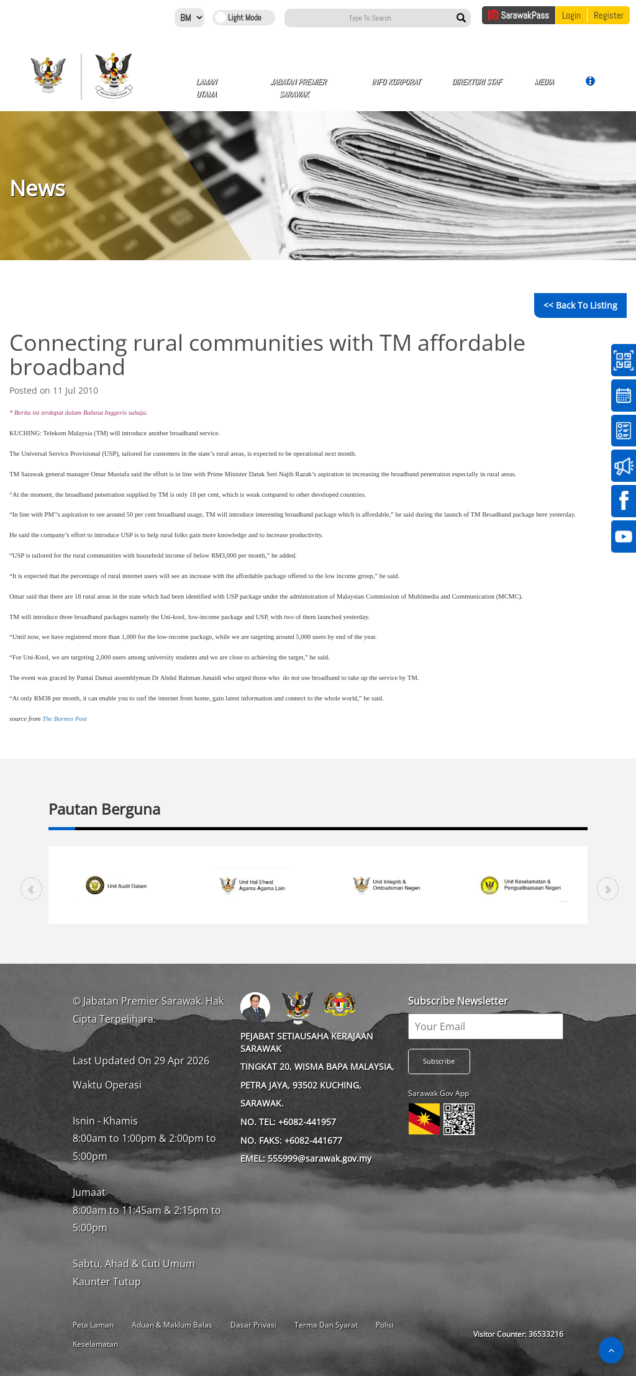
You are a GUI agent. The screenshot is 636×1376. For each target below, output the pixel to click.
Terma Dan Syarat (326, 1324)
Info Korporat (395, 86)
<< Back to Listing (580, 305)
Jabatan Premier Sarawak (298, 87)
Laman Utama (206, 87)
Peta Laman (93, 1324)
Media (543, 86)
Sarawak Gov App (438, 1093)
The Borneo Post (64, 718)
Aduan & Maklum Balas (172, 1324)
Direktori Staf (476, 86)
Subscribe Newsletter (458, 1001)
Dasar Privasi (253, 1324)
